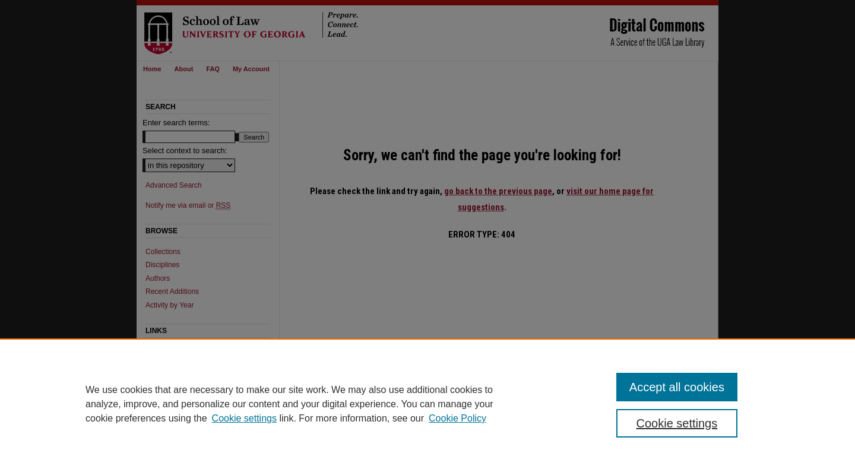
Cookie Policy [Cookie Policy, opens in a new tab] (457, 418)
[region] (427, 403)
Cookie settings (244, 418)
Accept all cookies (676, 387)
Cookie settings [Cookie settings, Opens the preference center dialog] (677, 423)
